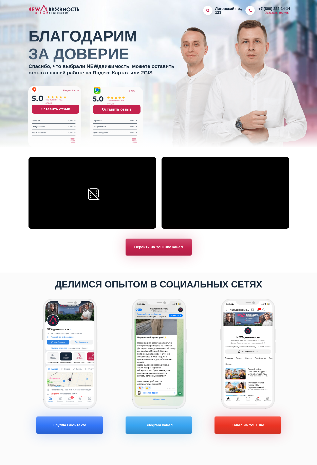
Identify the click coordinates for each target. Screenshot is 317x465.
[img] (250, 10)
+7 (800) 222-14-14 (274, 8)
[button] (276, 12)
